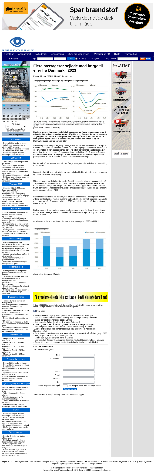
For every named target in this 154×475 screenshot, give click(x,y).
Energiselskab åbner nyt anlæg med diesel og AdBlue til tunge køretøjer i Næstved (69, 340)
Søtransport (16, 158)
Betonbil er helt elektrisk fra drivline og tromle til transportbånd (15, 204)
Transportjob (130, 54)
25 (24, 119)
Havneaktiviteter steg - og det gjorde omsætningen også (14, 422)
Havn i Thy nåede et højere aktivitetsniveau (13, 418)
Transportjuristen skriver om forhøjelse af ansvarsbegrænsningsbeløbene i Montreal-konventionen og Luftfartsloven (15, 304)
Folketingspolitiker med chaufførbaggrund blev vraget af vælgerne (14, 446)
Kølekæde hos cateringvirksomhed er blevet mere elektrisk (15, 369)
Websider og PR (102, 54)
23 (16, 119)
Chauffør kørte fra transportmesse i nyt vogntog (13, 193)
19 (28, 116)
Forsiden (13, 58)
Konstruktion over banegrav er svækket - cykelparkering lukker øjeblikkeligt (66, 342)
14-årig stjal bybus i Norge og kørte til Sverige (53, 338)
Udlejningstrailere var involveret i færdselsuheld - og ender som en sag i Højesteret (15, 329)
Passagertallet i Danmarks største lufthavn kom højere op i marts (16, 230)
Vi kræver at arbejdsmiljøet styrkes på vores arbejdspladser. (14, 405)
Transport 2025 (16, 184)
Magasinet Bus (16, 335)
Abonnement (24, 54)
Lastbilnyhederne (21, 461)
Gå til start (16, 124)
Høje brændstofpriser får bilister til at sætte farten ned (16, 287)
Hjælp (117, 54)
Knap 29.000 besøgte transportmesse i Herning (12, 200)
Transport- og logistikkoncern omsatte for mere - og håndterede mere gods (15, 171)
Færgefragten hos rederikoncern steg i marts (53, 335)
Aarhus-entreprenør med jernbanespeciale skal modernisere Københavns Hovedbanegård (15, 244)
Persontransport (16, 267)
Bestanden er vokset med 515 (15, 151)
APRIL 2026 (16, 105)
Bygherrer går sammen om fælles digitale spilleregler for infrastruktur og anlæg (15, 250)
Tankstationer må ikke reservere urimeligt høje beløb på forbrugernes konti (15, 278)
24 (20, 119)
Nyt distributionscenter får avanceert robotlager (12, 398)
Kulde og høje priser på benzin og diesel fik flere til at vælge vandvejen (15, 179)
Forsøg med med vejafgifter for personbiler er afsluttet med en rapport (14, 273)
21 (8, 119)
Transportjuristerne (16, 297)
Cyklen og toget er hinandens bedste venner (53, 320)
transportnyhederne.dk (19, 42)
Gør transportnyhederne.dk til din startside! (69, 468)
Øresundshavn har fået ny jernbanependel (12, 259)
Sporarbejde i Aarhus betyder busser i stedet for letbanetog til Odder (63, 327)
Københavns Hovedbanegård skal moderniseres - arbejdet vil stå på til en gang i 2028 (70, 333)
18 (24, 116)
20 (4, 119)
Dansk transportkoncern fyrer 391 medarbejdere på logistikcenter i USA (15, 389)
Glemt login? (93, 59)
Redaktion (9, 54)
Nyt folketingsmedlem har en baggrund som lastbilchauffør (13, 441)
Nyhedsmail (41, 54)
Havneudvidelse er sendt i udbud (16, 175)
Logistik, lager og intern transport (16, 383)
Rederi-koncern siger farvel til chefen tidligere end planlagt (14, 450)
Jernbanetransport (15, 239)
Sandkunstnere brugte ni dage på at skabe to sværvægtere (15, 197)
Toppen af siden (96, 468)
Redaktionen (66, 76)
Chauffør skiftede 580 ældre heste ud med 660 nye (13, 189)
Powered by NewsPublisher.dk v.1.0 (58, 470)
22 (12, 119)
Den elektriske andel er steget (15, 143)
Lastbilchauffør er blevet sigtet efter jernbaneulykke (14, 263)
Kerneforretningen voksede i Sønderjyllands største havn (13, 154)
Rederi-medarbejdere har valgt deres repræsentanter (14, 454)
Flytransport (16, 208)
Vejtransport (16, 139)
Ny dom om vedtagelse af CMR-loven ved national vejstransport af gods (15, 324)
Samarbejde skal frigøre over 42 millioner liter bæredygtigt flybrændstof (15, 214)
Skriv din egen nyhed (78, 54)
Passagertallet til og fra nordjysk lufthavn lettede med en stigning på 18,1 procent (15, 226)
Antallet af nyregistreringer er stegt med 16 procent (14, 146)
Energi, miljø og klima (16, 359)
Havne (16, 410)
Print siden (40, 311)
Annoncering (57, 54)
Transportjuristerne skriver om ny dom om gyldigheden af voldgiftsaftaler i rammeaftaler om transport (15, 313)
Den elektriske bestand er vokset (16, 149)
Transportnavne (16, 432)
